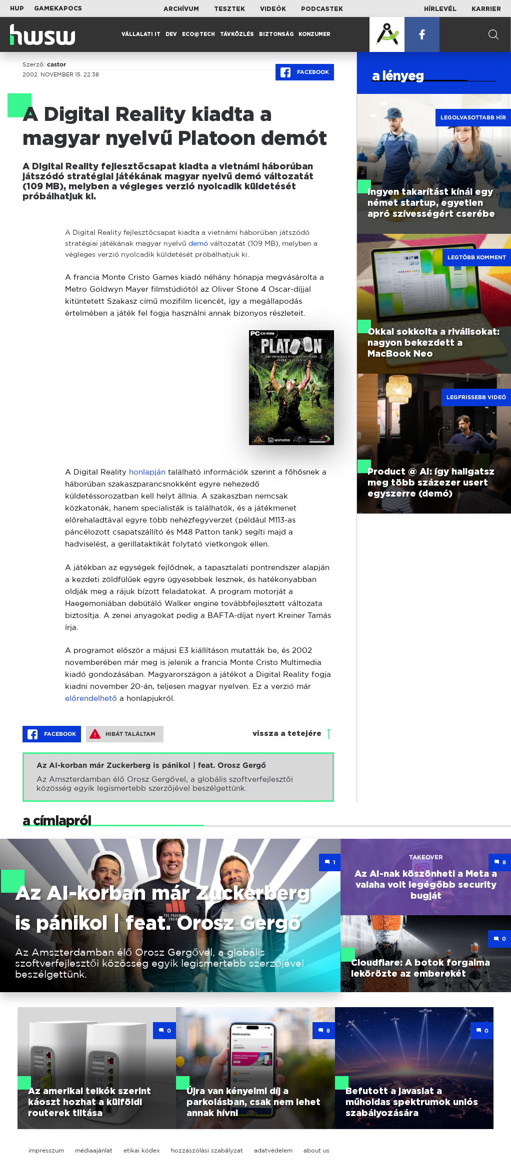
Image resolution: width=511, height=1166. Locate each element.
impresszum (46, 1150)
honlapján (147, 472)
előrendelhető (91, 698)
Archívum (181, 9)
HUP (17, 8)
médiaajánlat (93, 1150)
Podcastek (322, 9)
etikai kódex (142, 1150)
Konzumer (314, 34)
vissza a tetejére (287, 733)
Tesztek (229, 9)
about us (317, 1150)
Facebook (304, 72)
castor (56, 64)
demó (198, 243)
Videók (273, 9)
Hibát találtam (123, 733)
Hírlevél (440, 9)
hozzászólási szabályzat (207, 1150)
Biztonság (276, 34)
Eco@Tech (198, 34)
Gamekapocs (58, 8)
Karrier (486, 9)
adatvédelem (273, 1150)
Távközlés (237, 34)
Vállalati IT (141, 34)
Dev (171, 34)
